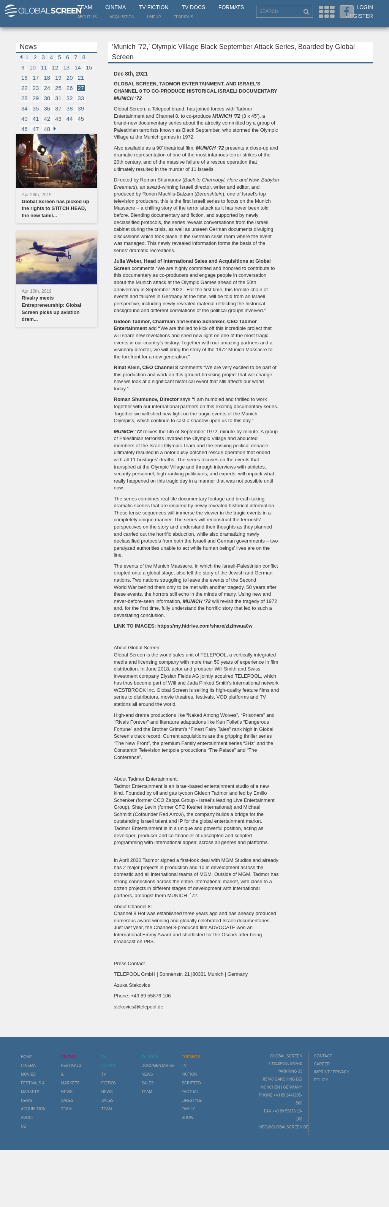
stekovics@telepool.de (138, 1007)
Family (188, 1109)
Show (187, 1117)
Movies (28, 1074)
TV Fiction (154, 7)
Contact (323, 1056)
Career (322, 1064)
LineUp (154, 17)
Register (359, 16)
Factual (190, 1092)
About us (87, 17)
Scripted (191, 1083)
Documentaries (157, 1065)
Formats (231, 7)
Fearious (183, 17)
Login (364, 7)
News (26, 1100)
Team (84, 7)
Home (26, 1057)
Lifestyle (192, 1100)
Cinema (115, 7)
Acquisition (121, 17)
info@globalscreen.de (283, 1127)
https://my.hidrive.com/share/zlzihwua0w (204, 626)
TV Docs (193, 7)
